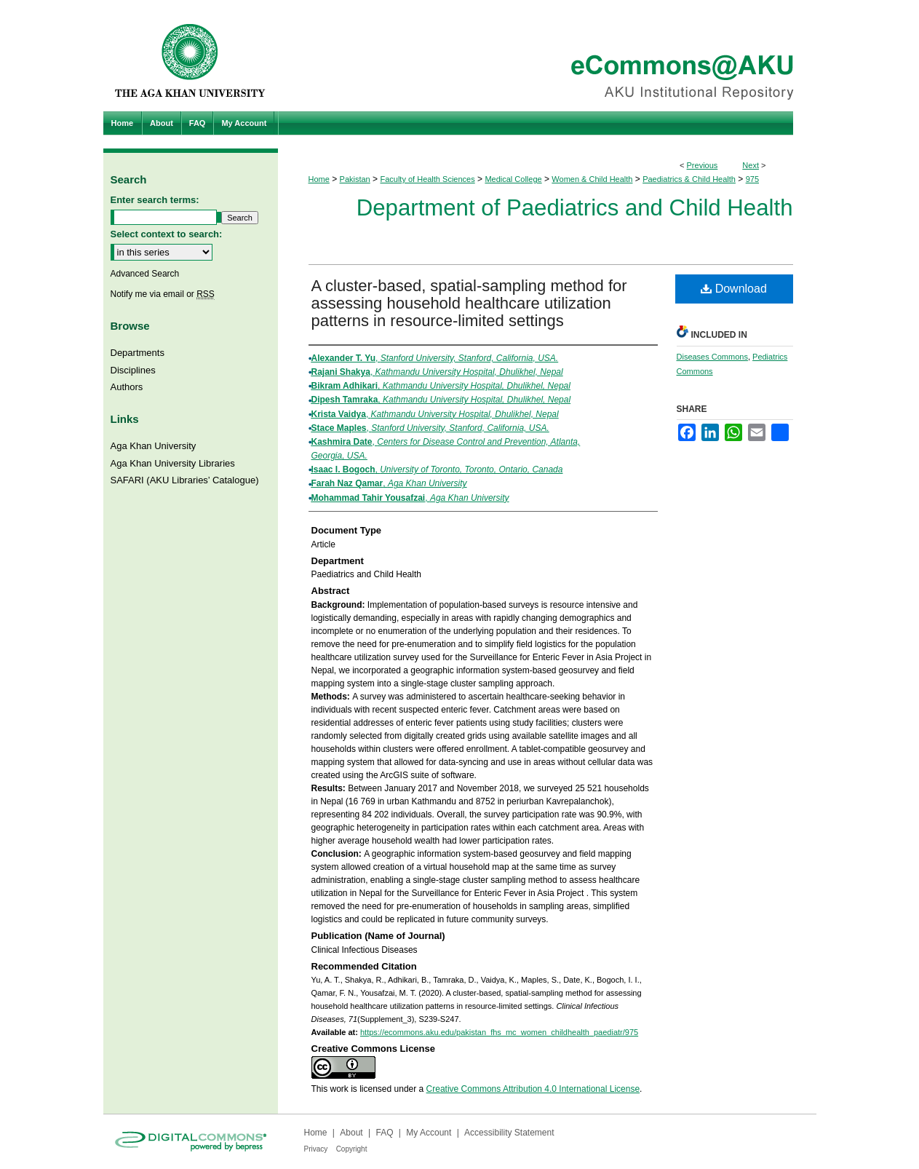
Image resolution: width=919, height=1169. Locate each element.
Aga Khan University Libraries (173, 463)
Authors (127, 386)
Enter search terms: (155, 199)
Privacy (316, 1149)
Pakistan (355, 179)
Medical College (513, 179)
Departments (137, 352)
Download (734, 288)
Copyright (351, 1149)
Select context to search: (167, 234)
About (351, 1133)
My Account (428, 1133)
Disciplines (133, 370)
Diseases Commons (712, 356)
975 (752, 179)
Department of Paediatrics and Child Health (575, 208)
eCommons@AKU (547, 55)
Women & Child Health (592, 179)
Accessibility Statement (509, 1133)
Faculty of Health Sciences (427, 179)
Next (750, 165)
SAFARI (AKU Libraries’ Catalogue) (185, 480)
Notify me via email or (163, 294)
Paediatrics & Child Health (689, 179)
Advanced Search (145, 274)
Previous (702, 165)
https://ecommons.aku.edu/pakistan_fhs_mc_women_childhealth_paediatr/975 (499, 1032)
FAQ (384, 1133)
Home (319, 179)
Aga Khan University (153, 445)
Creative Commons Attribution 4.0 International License (533, 1089)
